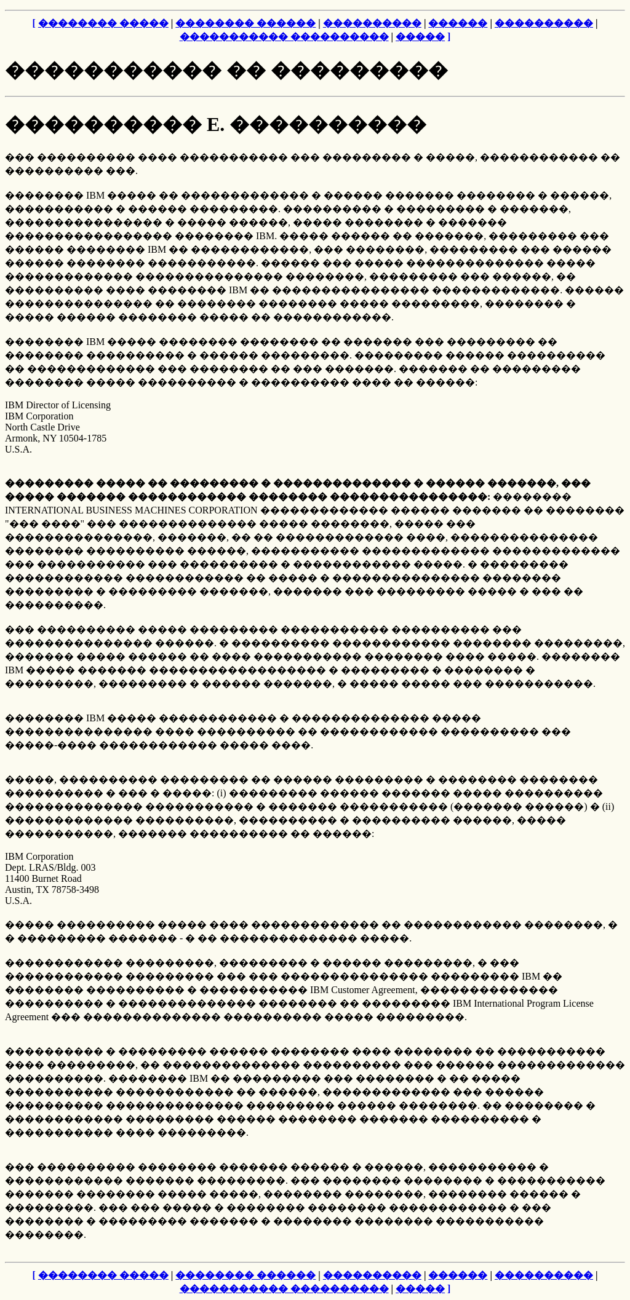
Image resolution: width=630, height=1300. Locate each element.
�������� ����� (103, 23)
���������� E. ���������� (215, 124)
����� (420, 36)
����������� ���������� (284, 36)
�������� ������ (245, 23)
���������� (372, 23)
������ (457, 23)
